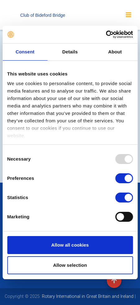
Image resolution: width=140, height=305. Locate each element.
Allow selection (70, 265)
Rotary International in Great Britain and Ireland (87, 296)
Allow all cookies (70, 245)
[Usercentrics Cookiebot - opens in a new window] (106, 34)
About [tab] (115, 51)
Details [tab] (70, 51)
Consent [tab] (25, 51)
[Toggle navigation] (128, 15)
